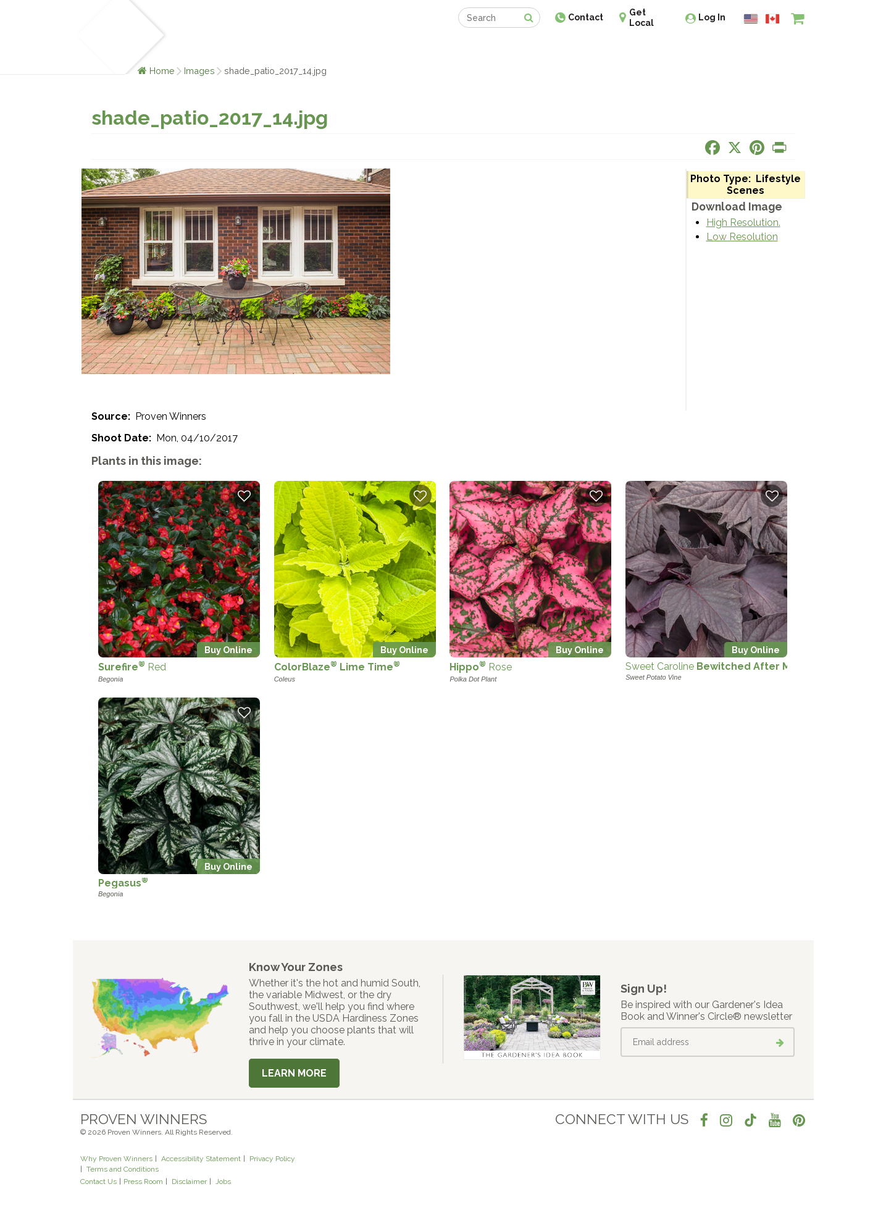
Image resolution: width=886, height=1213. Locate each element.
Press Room (143, 1181)
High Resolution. (743, 222)
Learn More (294, 1073)
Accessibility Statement (201, 1158)
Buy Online (228, 649)
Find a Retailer (376, 48)
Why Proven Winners (116, 1158)
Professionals (535, 48)
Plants (188, 48)
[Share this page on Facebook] (712, 147)
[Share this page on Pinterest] (757, 147)
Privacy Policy (272, 1158)
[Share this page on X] (735, 147)
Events (475, 48)
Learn (228, 48)
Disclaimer (189, 1181)
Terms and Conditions (122, 1169)
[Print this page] (779, 147)
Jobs (223, 1181)
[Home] (95, 37)
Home (162, 70)
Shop (434, 48)
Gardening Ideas (292, 48)
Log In (711, 17)
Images (199, 70)
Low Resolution (742, 237)
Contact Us (98, 1181)
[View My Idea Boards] (775, 49)
